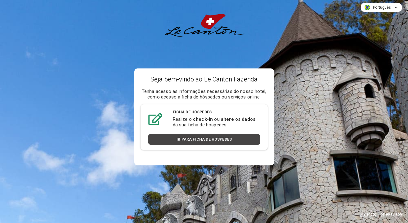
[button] (381, 7)
